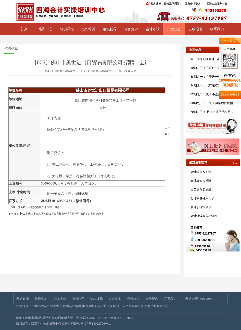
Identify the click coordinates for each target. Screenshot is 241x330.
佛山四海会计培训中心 (47, 306)
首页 (24, 29)
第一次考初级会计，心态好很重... (212, 59)
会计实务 (114, 299)
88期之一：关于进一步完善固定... (212, 76)
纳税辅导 (110, 29)
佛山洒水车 (89, 306)
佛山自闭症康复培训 (129, 306)
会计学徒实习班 (200, 172)
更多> (235, 162)
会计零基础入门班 (202, 198)
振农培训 (88, 29)
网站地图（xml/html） (201, 299)
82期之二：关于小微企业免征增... (212, 94)
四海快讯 (78, 299)
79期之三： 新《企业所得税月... (211, 112)
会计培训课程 (107, 306)
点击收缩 (230, 40)
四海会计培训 (192, 3)
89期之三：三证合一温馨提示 (210, 68)
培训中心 (45, 29)
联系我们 (217, 29)
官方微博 (156, 3)
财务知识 (131, 29)
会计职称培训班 (200, 207)
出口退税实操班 (200, 189)
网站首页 (22, 299)
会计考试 (153, 29)
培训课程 (67, 29)
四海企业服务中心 (216, 3)
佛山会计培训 (72, 306)
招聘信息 (174, 29)
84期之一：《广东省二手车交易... (212, 85)
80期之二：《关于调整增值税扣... (212, 103)
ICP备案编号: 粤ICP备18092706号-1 (86, 323)
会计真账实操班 (200, 180)
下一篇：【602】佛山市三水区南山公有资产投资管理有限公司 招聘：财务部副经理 (55, 213)
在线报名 (195, 29)
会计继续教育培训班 (203, 216)
